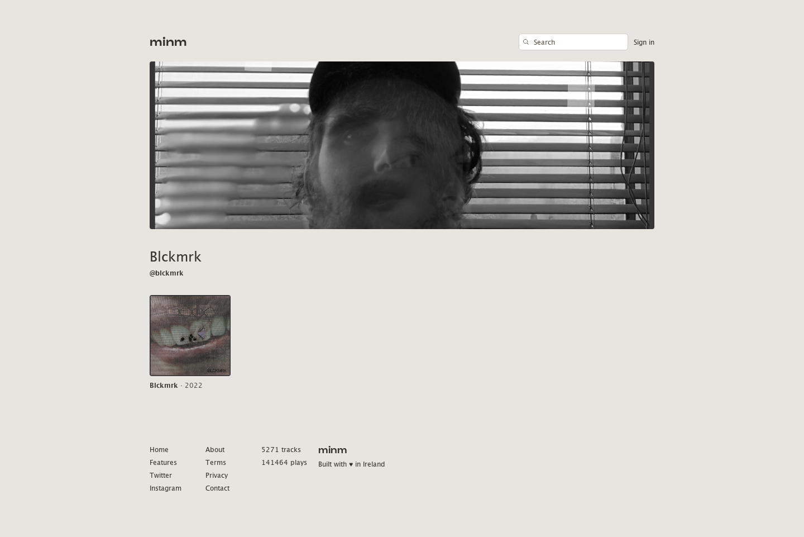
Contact (217, 488)
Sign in (644, 42)
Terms (215, 462)
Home (159, 449)
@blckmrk (167, 273)
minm (168, 42)
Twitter (161, 475)
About (214, 449)
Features (163, 462)
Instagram (165, 488)
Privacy (216, 475)
